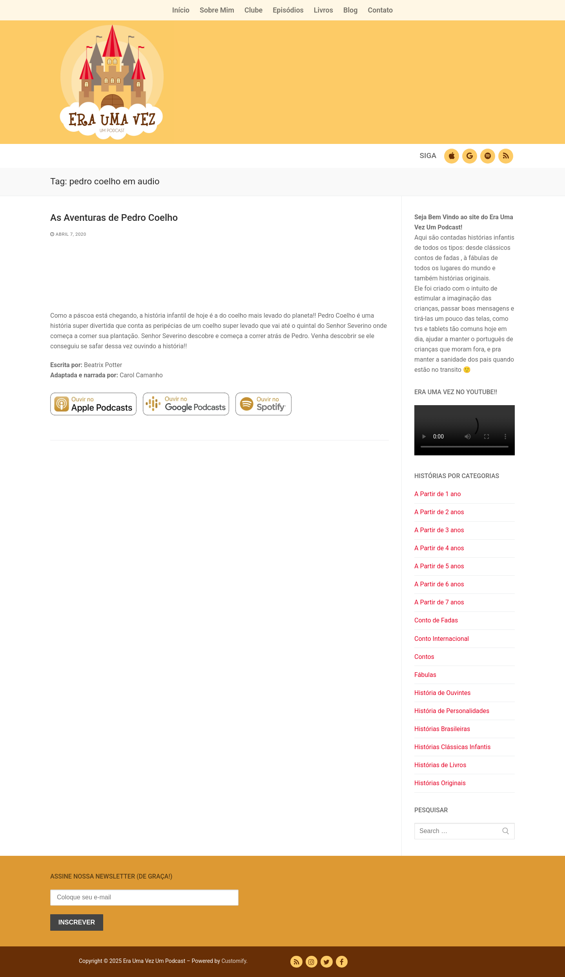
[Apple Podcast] (451, 156)
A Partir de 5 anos (439, 566)
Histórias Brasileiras (442, 729)
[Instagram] (312, 962)
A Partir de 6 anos (439, 584)
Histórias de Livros (440, 765)
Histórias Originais (440, 783)
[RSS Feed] (296, 962)
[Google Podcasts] (469, 156)
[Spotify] (487, 156)
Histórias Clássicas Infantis (452, 747)
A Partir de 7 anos (439, 602)
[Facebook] (342, 962)
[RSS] (505, 156)
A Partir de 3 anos (439, 530)
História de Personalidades (451, 711)
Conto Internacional (441, 638)
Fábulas (425, 675)
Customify (233, 961)
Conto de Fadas (436, 620)
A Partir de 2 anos (439, 512)
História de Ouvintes (442, 693)
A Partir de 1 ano (437, 494)
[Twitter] (327, 962)
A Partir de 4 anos (439, 548)
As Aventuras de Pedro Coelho (114, 217)
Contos (424, 656)
